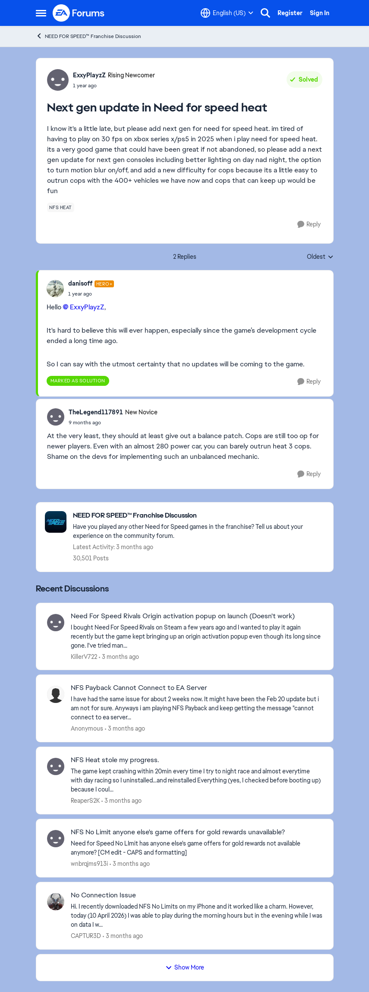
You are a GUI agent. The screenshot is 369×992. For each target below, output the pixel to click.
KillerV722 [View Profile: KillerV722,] (84, 656)
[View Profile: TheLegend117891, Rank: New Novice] (55, 417)
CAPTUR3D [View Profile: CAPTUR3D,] (86, 936)
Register (290, 13)
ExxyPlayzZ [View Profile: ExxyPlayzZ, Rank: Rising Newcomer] (89, 75)
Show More (184, 967)
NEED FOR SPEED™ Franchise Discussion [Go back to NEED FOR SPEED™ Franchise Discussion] (88, 36)
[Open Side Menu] (41, 12)
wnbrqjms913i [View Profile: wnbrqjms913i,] (89, 864)
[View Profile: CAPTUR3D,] (55, 901)
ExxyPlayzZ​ (87, 307)
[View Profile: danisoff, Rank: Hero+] (55, 288)
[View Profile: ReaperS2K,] (55, 766)
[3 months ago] (119, 656)
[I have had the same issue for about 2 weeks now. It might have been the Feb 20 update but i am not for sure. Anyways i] (196, 708)
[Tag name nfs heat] (60, 207)
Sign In (319, 13)
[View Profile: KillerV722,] (55, 622)
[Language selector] (227, 13)
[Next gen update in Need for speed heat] (91, 294)
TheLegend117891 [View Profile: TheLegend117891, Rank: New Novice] (96, 412)
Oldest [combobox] (320, 257)
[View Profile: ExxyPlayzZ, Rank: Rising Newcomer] (58, 80)
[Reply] (309, 224)
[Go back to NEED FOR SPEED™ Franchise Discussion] (199, 515)
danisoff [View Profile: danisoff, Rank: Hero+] (80, 283)
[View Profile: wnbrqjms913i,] (55, 838)
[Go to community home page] (79, 13)
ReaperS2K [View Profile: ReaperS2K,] (85, 800)
